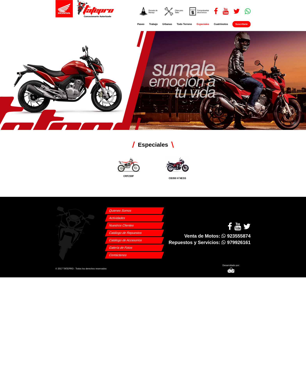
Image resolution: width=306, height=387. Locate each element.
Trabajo (153, 24)
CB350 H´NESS (177, 168)
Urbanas (167, 24)
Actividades (117, 218)
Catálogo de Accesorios (125, 240)
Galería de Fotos (121, 247)
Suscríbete (241, 24)
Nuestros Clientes (121, 225)
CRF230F (129, 167)
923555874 (236, 236)
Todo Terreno (184, 24)
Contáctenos (118, 255)
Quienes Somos (120, 210)
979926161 (236, 242)
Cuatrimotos (221, 24)
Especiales (203, 24)
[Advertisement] (153, 304)
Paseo (140, 24)
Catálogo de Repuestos (125, 232)
